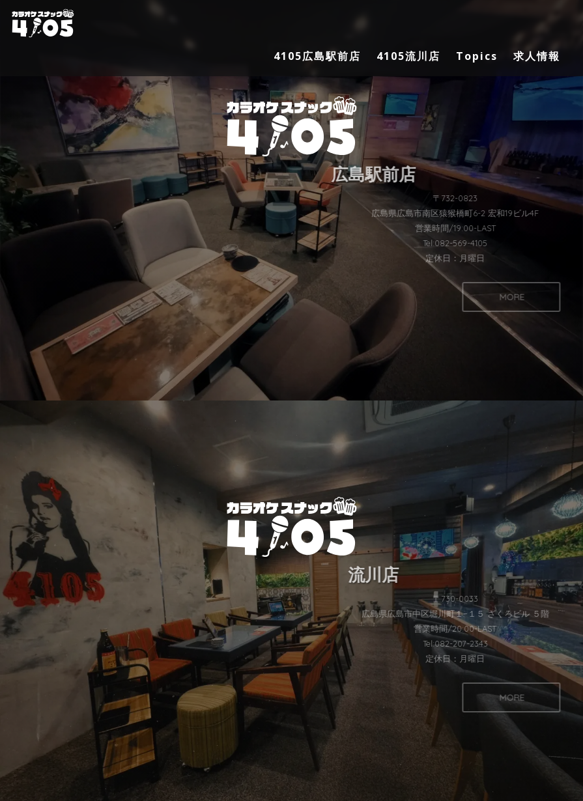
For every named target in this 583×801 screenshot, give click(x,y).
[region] (291, 400)
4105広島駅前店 (317, 56)
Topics (477, 56)
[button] (291, 200)
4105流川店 (408, 56)
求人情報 (536, 56)
